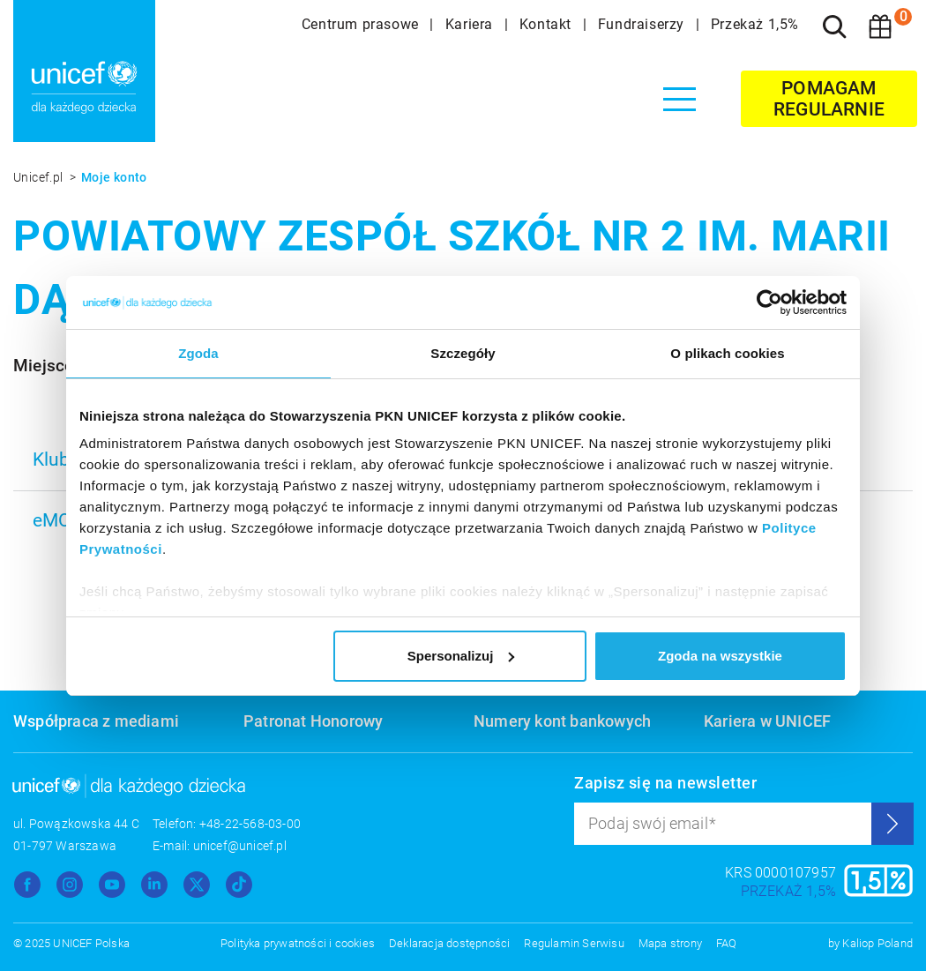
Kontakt (547, 24)
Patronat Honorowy (313, 721)
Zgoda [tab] (198, 353)
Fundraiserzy (643, 24)
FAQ (726, 943)
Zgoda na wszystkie (720, 655)
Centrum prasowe (362, 24)
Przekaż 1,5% (755, 24)
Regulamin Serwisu (574, 943)
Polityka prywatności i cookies (297, 943)
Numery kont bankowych (562, 721)
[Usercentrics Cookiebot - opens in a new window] (769, 302)
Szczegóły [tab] (462, 353)
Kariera (471, 24)
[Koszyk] (880, 26)
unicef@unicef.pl (240, 846)
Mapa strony (670, 943)
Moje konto (114, 177)
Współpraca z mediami (96, 721)
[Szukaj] (834, 26)
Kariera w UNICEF (767, 721)
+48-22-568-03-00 (250, 824)
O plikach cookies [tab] (727, 353)
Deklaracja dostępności (449, 943)
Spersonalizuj (461, 655)
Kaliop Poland (877, 943)
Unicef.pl (39, 177)
